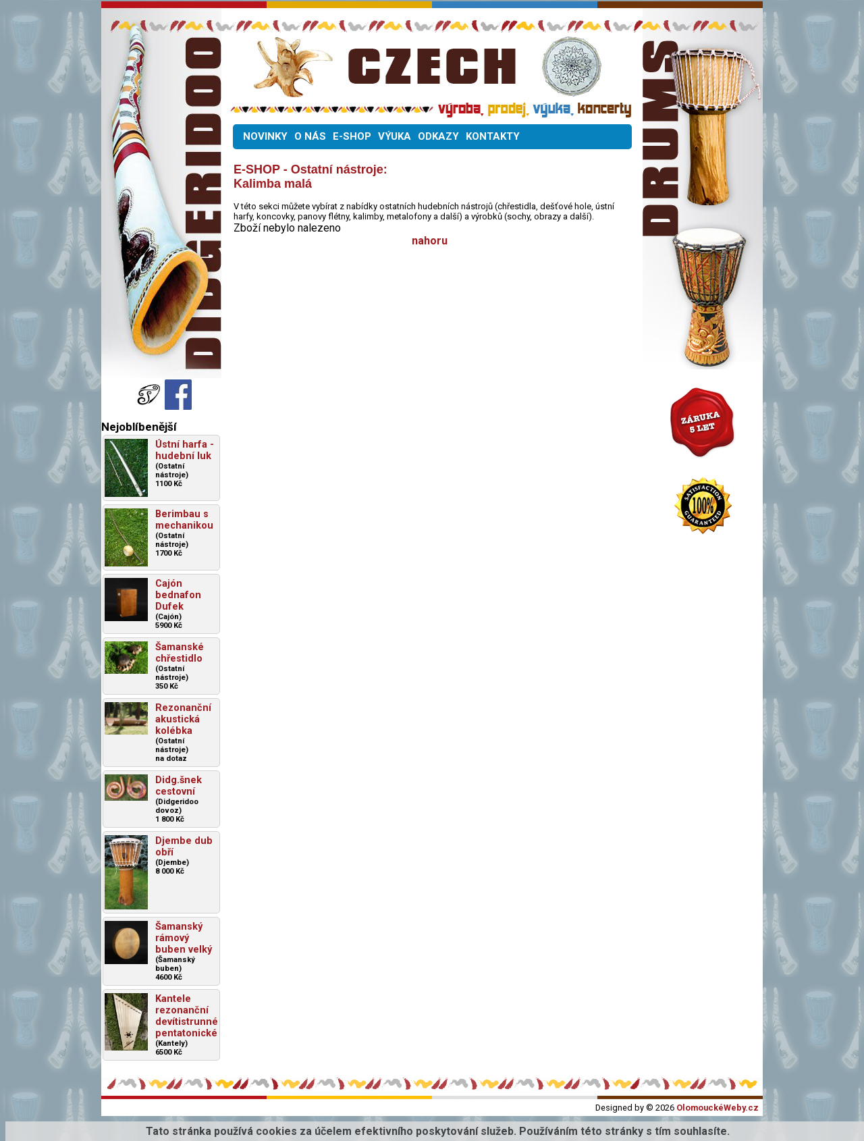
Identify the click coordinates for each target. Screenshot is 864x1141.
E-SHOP (352, 136)
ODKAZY (438, 136)
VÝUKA (394, 136)
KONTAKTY (493, 136)
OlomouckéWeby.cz (717, 1108)
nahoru (430, 240)
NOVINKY (265, 136)
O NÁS (310, 136)
